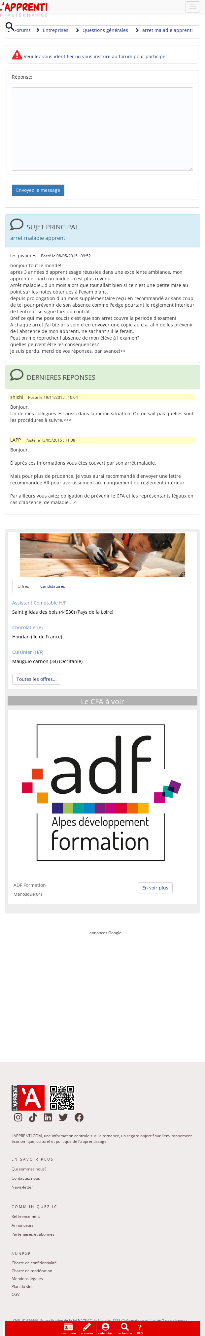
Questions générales (101, 31)
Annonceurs (23, 1226)
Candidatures (52, 587)
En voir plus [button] (155, 889)
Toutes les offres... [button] (37, 680)
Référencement (26, 1217)
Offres (23, 587)
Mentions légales (27, 1280)
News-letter (22, 1188)
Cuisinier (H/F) (27, 653)
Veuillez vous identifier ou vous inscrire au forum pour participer (89, 57)
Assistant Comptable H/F (39, 604)
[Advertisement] (104, 995)
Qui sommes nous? (29, 1170)
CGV (15, 1295)
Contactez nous (26, 1179)
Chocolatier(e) (27, 628)
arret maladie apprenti (164, 31)
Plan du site (22, 1288)
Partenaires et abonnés (33, 1235)
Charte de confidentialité (34, 1264)
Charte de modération (32, 1272)
